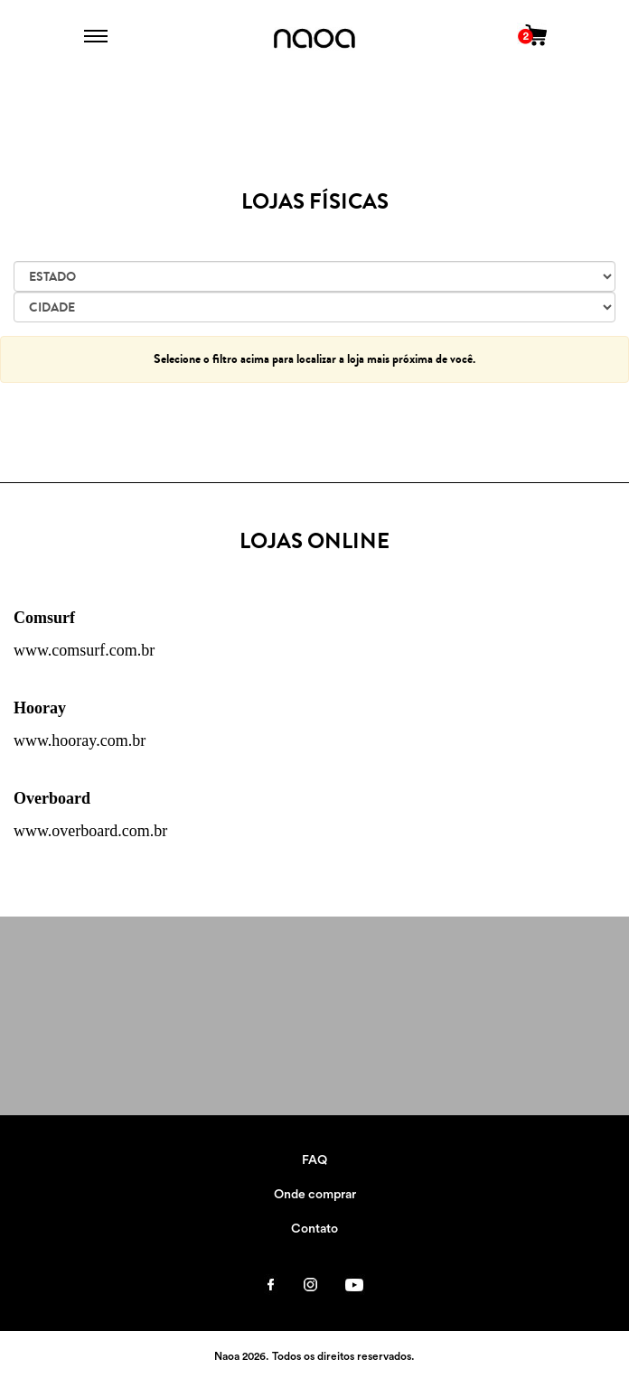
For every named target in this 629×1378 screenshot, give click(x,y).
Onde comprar (315, 1194)
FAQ (314, 1160)
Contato (314, 1229)
